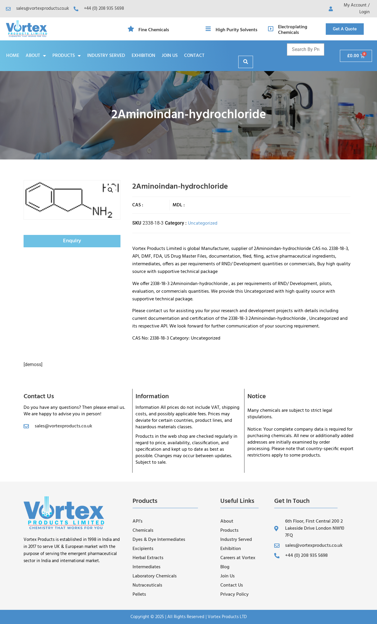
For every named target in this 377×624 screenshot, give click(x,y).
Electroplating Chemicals (292, 30)
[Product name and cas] (305, 49)
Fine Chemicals (153, 30)
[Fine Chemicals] (131, 29)
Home (12, 56)
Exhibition (143, 56)
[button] (110, 190)
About (36, 55)
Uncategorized (202, 223)
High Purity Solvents (236, 30)
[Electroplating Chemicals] (271, 29)
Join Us (170, 56)
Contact (194, 56)
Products (66, 55)
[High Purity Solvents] (208, 29)
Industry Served (106, 56)
